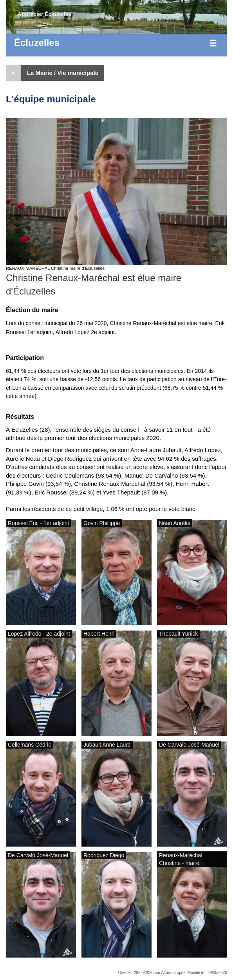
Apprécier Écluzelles (44, 14)
